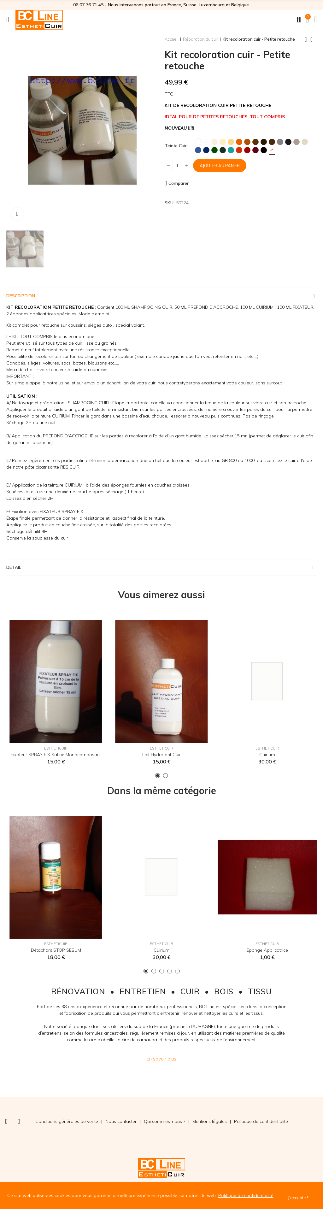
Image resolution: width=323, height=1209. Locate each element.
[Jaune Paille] (231, 142)
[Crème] (214, 142)
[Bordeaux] (255, 150)
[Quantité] (177, 165)
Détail (13, 567)
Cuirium (267, 754)
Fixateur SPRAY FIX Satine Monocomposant (56, 754)
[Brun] (264, 142)
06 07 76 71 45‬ (88, 5)
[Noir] (264, 150)
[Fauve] (247, 142)
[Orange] (239, 142)
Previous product (305, 39)
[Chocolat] (272, 142)
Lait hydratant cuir (161, 754)
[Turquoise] (231, 150)
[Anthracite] (288, 142)
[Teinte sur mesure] (272, 150)
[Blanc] (198, 142)
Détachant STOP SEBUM (56, 950)
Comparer (178, 183)
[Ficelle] (305, 142)
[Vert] (214, 150)
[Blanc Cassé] (206, 142)
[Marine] (206, 150)
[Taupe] (296, 142)
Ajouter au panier (220, 165)
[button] (157, 775)
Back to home (313, 39)
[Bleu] (198, 150)
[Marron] (255, 142)
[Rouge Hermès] (247, 150)
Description (20, 296)
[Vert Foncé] (223, 150)
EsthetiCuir (56, 748)
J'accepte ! (298, 1197)
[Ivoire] (223, 142)
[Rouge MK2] (239, 150)
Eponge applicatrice (267, 950)
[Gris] (280, 142)
